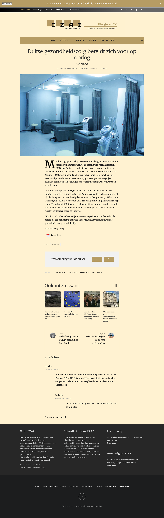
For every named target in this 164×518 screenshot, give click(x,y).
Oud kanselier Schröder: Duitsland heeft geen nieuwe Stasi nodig (91, 315)
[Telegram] (126, 10)
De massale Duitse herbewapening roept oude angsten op (52, 315)
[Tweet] (73, 272)
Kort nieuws (67, 68)
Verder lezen (51, 228)
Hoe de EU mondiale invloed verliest (71, 314)
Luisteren (79, 40)
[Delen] (60, 272)
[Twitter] (121, 10)
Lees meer (111, 443)
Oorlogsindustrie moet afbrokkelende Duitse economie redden (110, 316)
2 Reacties (93, 68)
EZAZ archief (107, 40)
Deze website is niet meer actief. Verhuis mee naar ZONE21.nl (82, 3)
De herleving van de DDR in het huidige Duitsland (69, 339)
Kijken (92, 40)
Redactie (59, 395)
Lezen (63, 40)
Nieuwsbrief (74, 10)
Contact (49, 10)
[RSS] (131, 10)
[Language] (7, 3)
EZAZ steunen (61, 10)
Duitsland (60, 68)
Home (52, 40)
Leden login (37, 10)
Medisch (74, 68)
